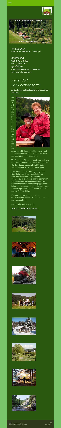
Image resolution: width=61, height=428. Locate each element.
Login (50, 422)
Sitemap (22, 423)
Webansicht (48, 424)
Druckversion (14, 423)
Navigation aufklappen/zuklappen (31, 3)
